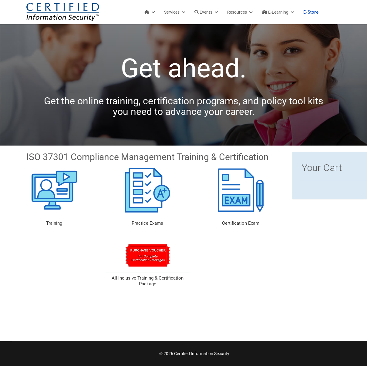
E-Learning (275, 12)
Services (172, 12)
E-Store (310, 12)
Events (203, 12)
